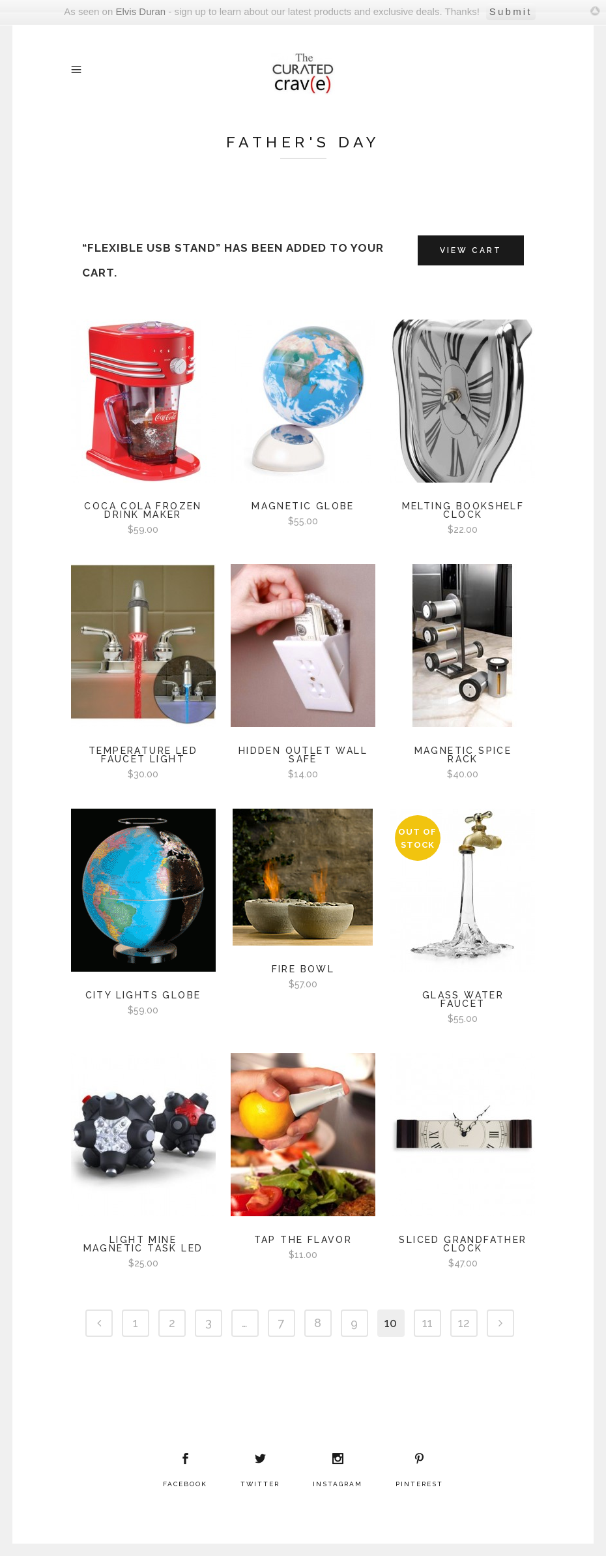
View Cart (471, 250)
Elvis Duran (140, 11)
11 (427, 1323)
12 (464, 1323)
